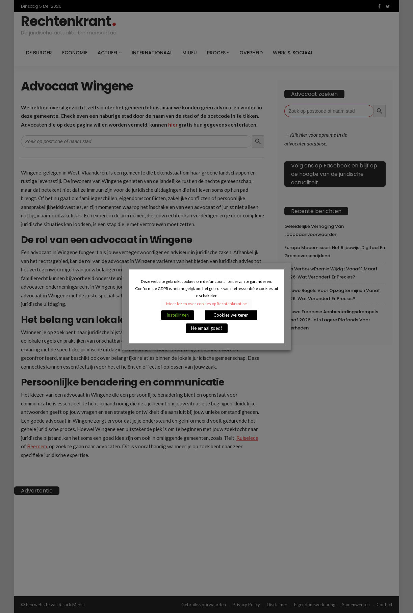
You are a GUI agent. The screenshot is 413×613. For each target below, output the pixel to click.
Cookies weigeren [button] (231, 315)
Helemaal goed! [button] (206, 328)
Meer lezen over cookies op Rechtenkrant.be (206, 303)
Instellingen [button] (177, 315)
